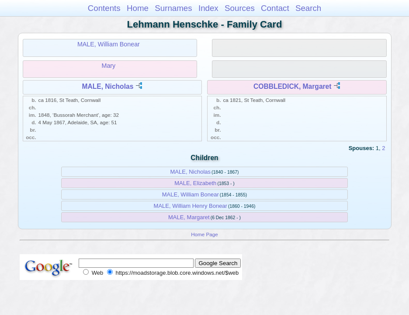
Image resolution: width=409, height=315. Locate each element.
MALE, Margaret (189, 217)
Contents (104, 8)
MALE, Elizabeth (195, 183)
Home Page (204, 234)
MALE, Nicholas (107, 86)
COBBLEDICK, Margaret (292, 86)
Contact (275, 8)
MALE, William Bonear (108, 44)
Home (138, 8)
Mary (109, 65)
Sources (240, 8)
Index (208, 8)
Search (308, 8)
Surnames (173, 8)
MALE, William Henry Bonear (190, 206)
